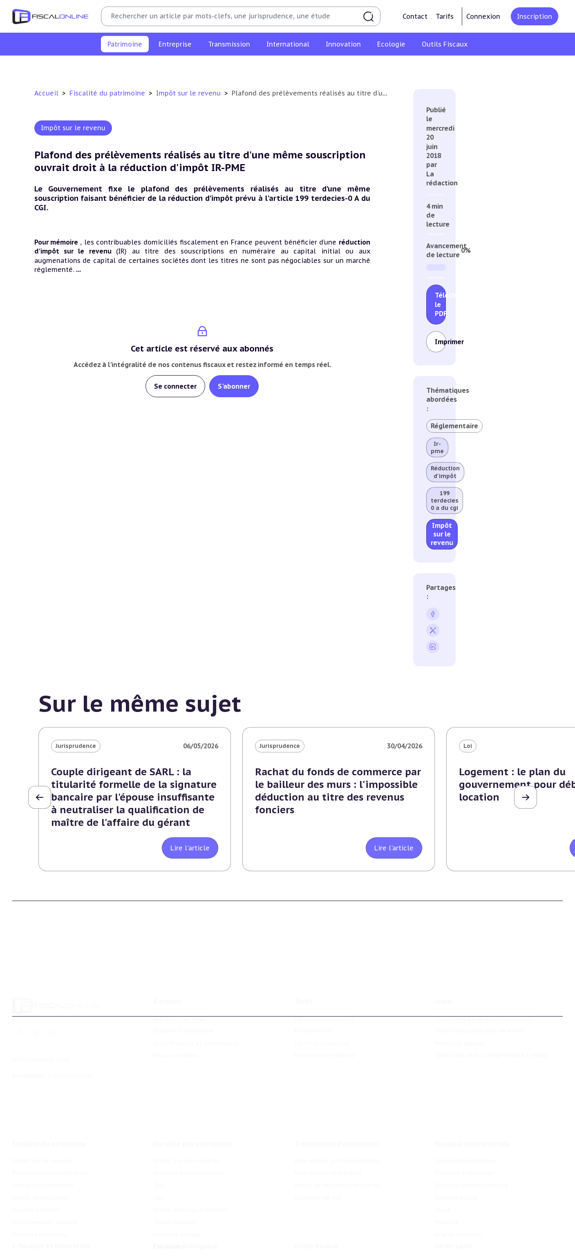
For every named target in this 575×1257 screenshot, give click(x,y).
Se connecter (175, 386)
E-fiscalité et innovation (50, 1206)
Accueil (46, 93)
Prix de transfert (459, 1184)
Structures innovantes (45, 1235)
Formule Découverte (324, 981)
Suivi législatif (315, 1248)
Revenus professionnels (188, 1122)
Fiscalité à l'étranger (465, 1122)
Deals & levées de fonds (471, 1235)
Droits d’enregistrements (190, 1159)
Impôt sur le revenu (83, 67)
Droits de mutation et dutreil (337, 1134)
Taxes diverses (175, 1172)
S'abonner (234, 386)
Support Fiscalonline (183, 993)
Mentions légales (460, 1006)
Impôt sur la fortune (234, 67)
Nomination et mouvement (475, 1223)
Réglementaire (454, 426)
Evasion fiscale (456, 1147)
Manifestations (457, 1248)
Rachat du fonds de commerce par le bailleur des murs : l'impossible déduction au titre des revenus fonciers (338, 790)
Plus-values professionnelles (337, 1110)
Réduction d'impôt (445, 472)
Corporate (168, 1196)
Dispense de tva (318, 1147)
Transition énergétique (187, 1248)
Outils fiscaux (316, 1206)
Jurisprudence (76, 746)
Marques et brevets (41, 1248)
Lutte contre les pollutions (193, 1223)
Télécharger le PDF (440, 304)
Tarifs (445, 16)
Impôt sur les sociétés (186, 1110)
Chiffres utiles (315, 1223)
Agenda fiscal (313, 1235)
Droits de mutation (302, 67)
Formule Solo (313, 993)
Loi (467, 746)
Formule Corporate (322, 1006)
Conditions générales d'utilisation (485, 981)
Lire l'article (190, 848)
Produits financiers (494, 67)
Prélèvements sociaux (426, 67)
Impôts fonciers (362, 67)
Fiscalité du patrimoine (108, 93)
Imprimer (440, 342)
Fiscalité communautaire (471, 1134)
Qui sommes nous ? (182, 981)
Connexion (483, 16)
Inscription (534, 16)
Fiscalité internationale (472, 1093)
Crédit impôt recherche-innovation (63, 1223)
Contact (415, 16)
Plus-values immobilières (157, 67)
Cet (158, 1147)
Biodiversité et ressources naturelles (208, 1235)
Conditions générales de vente (480, 993)
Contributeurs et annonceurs (195, 1006)
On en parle (453, 1206)
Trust (442, 1159)
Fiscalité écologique (185, 1206)
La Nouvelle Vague (69, 1038)
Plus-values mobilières (328, 1122)
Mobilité (447, 1172)
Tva (158, 1134)
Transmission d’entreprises (336, 1093)
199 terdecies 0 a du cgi (445, 500)
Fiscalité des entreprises (192, 1093)
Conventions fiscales (465, 1110)
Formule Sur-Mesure (324, 1018)
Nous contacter (175, 1018)
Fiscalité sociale (177, 1184)
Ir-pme (437, 447)
